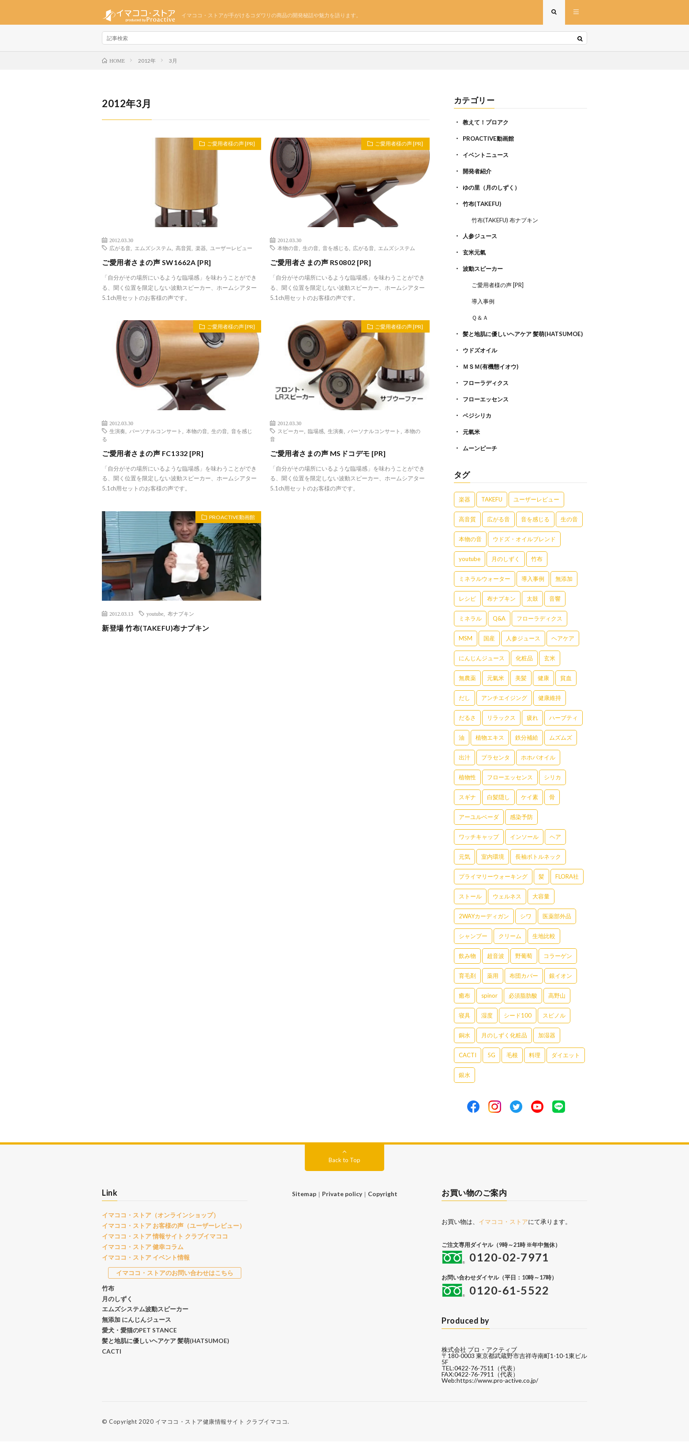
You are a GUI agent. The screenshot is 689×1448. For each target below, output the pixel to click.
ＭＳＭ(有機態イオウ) (493, 375)
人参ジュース (481, 239)
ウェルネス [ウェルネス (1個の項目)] (507, 902)
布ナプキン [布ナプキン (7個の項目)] (501, 605)
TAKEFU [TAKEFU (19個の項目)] (491, 505)
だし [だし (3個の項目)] (464, 704)
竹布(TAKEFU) (483, 207)
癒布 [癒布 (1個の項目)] (464, 1002)
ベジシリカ (478, 423)
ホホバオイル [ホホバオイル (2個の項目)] (538, 763)
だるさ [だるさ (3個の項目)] (467, 724)
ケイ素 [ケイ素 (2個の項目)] (529, 803)
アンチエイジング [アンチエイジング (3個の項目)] (504, 704)
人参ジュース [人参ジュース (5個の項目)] (523, 644)
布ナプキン (181, 619)
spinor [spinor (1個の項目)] (489, 1002)
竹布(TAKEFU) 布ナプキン (507, 223)
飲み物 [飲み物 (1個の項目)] (467, 962)
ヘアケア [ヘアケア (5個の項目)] (562, 644)
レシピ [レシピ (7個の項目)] (467, 605)
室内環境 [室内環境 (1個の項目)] (492, 863)
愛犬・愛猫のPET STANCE (136, 1331)
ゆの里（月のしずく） (493, 191)
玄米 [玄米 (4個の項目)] (549, 664)
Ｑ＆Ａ (481, 318)
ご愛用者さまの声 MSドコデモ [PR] (334, 459)
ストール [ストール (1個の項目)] (470, 902)
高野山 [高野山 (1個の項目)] (556, 1002)
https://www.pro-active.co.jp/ (497, 1387)
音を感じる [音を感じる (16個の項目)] (535, 525)
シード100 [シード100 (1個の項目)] (518, 1021)
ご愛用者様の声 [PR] (226, 151)
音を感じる (335, 254)
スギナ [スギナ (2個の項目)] (467, 803)
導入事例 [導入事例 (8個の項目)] (532, 585)
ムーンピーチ (481, 455)
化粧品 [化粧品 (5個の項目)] (524, 664)
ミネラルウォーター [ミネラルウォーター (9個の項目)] (484, 585)
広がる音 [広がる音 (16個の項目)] (498, 525)
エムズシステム (153, 254)
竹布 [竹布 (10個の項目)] (537, 565)
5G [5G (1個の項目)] (491, 1061)
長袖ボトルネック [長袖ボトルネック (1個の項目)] (538, 863)
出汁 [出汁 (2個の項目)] (464, 763)
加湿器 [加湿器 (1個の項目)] (546, 1041)
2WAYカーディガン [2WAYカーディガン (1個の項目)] (484, 922)
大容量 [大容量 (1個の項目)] (541, 902)
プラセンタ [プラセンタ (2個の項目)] (495, 763)
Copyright (381, 1200)
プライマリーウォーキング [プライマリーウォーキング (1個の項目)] (493, 883)
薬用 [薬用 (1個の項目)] (492, 982)
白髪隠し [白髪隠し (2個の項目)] (498, 803)
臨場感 (316, 437)
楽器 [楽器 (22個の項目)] (464, 505)
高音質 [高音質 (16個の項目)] (467, 525)
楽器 (200, 254)
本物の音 (288, 254)
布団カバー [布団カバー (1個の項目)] (523, 982)
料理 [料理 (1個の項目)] (534, 1061)
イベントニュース (487, 160)
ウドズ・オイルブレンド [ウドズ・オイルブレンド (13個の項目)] (524, 545)
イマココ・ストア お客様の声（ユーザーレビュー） (168, 1231)
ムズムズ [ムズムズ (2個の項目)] (560, 744)
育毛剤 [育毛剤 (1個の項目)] (467, 982)
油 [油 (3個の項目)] (461, 744)
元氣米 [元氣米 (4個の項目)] (495, 684)
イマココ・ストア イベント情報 (142, 1261)
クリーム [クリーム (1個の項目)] (509, 942)
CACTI (111, 1351)
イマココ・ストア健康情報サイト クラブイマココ (221, 1428)
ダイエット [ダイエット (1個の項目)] (565, 1061)
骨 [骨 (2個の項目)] (552, 803)
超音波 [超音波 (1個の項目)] (495, 962)
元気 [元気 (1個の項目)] (464, 863)
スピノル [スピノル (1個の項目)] (554, 1021)
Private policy (342, 1200)
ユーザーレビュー (231, 254)
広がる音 (120, 254)
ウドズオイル (481, 359)
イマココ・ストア (503, 1228)
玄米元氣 (475, 255)
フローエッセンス (487, 407)
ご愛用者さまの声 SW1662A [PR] (163, 268)
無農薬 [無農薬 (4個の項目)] (467, 684)
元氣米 (472, 439)
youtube (155, 619)
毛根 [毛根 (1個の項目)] (512, 1061)
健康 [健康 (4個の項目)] (543, 684)
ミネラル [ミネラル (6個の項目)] (470, 625)
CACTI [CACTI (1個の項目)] (467, 1061)
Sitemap (305, 1200)
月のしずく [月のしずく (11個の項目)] (505, 565)
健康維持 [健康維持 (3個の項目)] (549, 704)
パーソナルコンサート (155, 437)
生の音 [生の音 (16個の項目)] (569, 525)
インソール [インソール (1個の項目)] (524, 843)
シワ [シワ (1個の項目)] (526, 922)
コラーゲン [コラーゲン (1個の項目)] (557, 962)
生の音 (310, 254)
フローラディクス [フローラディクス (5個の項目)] (539, 625)
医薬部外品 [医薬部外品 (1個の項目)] (557, 922)
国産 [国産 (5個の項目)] (489, 644)
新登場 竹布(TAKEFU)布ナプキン (162, 634)
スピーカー (290, 437)
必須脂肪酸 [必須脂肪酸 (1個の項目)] (523, 1002)
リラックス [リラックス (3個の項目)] (501, 724)
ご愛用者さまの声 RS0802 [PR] (326, 268)
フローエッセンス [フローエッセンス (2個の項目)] (510, 783)
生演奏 (117, 437)
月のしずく (116, 1301)
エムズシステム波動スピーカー (142, 1311)
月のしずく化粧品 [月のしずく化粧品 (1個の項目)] (504, 1041)
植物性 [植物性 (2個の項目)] (467, 783)
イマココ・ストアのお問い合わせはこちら (174, 1276)
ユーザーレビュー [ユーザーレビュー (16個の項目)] (536, 505)
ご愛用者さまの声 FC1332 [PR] (158, 459)
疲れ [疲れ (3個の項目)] (532, 724)
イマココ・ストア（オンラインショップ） (156, 1221)
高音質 (183, 254)
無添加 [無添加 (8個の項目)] (564, 585)
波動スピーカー (484, 271)
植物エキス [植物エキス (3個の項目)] (490, 744)
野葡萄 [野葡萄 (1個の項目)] (523, 962)
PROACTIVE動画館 (227, 524)
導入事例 (484, 303)
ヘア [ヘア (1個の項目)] (555, 843)
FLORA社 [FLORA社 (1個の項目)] (567, 883)
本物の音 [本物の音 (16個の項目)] (470, 545)
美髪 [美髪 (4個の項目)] (521, 684)
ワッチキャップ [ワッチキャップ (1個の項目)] (479, 843)
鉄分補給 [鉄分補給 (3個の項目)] (526, 744)
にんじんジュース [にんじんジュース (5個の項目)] (482, 664)
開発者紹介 (478, 176)
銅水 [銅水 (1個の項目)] (464, 1041)
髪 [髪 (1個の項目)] (541, 883)
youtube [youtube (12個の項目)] (469, 565)
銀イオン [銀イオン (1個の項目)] (560, 982)
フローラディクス (487, 391)
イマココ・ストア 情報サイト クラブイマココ (160, 1241)
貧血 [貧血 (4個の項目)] (566, 684)
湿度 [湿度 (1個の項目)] (487, 1021)
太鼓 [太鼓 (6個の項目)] (532, 605)
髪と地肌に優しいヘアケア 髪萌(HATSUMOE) (161, 1341)
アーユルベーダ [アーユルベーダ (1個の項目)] (479, 823)
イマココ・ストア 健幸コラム (140, 1251)
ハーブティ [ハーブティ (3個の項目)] (563, 724)
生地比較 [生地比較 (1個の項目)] (543, 942)
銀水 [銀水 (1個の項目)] (464, 1081)
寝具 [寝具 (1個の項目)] (464, 1021)
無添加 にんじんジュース (134, 1321)
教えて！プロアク (487, 128)
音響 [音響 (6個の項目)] (555, 605)
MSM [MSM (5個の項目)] (465, 644)
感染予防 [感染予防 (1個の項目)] (521, 823)
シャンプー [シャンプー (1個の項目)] (473, 942)
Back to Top (344, 1166)
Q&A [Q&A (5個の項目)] (499, 625)
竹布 (107, 1291)
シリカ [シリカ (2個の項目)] (552, 783)
